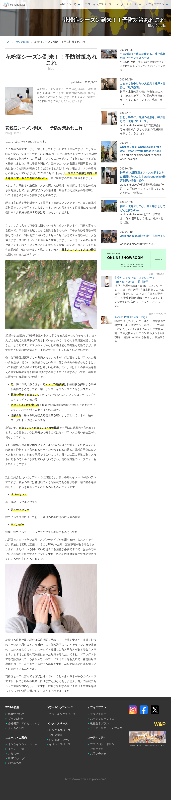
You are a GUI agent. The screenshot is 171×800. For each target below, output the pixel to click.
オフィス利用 (98, 714)
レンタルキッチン (59, 739)
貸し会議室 (55, 734)
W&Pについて (68, 4)
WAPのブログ (16, 758)
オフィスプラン (155, 4)
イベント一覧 (16, 749)
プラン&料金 (15, 718)
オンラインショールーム (22, 744)
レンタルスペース (126, 4)
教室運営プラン (99, 723)
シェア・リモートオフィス (106, 728)
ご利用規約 (97, 749)
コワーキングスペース (98, 4)
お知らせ (13, 753)
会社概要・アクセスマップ (24, 723)
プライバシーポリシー (103, 744)
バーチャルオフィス (102, 718)
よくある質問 (16, 728)
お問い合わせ (98, 753)
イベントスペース (59, 744)
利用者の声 (14, 763)
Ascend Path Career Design (131, 317)
